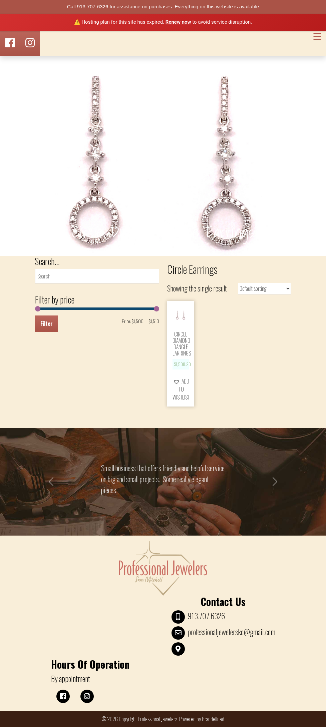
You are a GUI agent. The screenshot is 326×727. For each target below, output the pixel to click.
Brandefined (213, 719)
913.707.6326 (206, 616)
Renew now (178, 22)
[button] (181, 389)
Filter (46, 323)
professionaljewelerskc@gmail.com (231, 632)
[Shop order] (264, 288)
